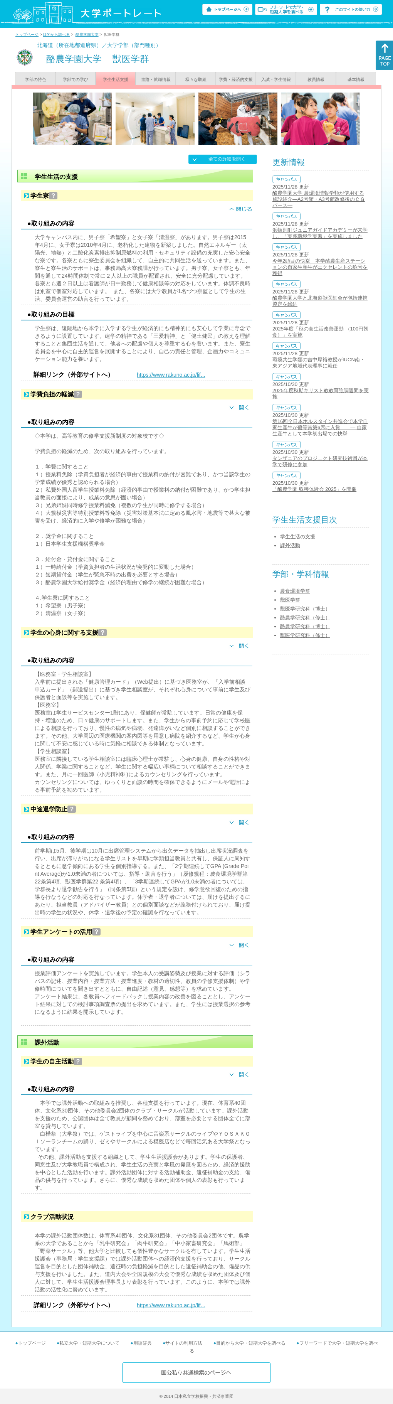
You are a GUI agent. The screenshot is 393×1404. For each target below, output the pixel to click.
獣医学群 (290, 600)
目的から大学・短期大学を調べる (251, 1343)
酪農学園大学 (87, 34)
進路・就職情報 (156, 79)
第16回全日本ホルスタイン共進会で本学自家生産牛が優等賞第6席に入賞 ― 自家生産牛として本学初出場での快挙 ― (320, 427)
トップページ (27, 34)
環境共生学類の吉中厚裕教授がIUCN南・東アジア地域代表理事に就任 (318, 363)
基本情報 (356, 79)
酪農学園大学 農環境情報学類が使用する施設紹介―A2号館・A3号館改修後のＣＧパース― (318, 199)
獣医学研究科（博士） (305, 609)
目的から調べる (56, 34)
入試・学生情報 (276, 79)
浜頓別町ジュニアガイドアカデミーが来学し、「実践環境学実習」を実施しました (320, 233)
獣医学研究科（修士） (305, 635)
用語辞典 (142, 1343)
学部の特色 (35, 79)
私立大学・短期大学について (89, 1343)
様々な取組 (196, 79)
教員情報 (315, 79)
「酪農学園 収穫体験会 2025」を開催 (314, 489)
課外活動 (290, 545)
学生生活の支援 (297, 536)
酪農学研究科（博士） (305, 626)
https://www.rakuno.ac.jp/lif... (171, 375)
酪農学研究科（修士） (305, 617)
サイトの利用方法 (183, 1343)
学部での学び (75, 79)
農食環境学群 (295, 591)
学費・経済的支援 (236, 79)
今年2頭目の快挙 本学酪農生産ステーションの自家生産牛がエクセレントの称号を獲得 (320, 267)
